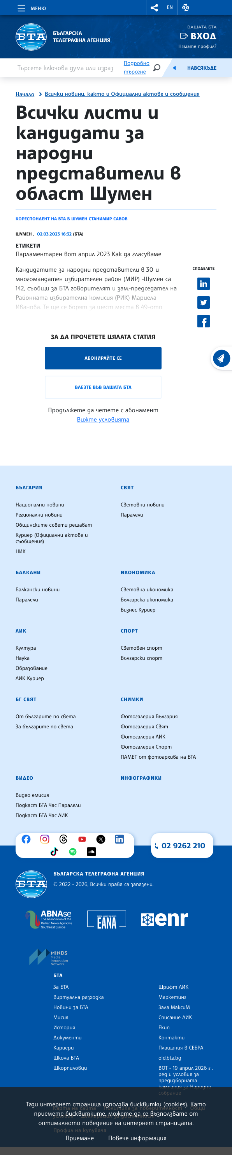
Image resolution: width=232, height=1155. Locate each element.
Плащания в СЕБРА (180, 1048)
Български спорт (141, 658)
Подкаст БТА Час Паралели (48, 805)
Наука (23, 658)
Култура (26, 648)
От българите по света (46, 717)
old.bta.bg (169, 1058)
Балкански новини (38, 590)
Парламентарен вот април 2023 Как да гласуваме (88, 254)
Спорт (129, 631)
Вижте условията (103, 419)
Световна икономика (147, 590)
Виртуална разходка (78, 997)
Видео (24, 778)
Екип (164, 1028)
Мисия (61, 1017)
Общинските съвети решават (54, 525)
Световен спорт (141, 648)
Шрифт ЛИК (173, 987)
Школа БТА (66, 1058)
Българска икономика (147, 600)
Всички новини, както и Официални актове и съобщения (122, 94)
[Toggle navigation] (31, 7)
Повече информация (137, 1138)
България (29, 488)
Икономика (138, 573)
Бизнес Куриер (138, 610)
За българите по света (44, 727)
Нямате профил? (197, 46)
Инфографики (141, 778)
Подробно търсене (136, 67)
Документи (67, 1038)
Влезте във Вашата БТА (103, 387)
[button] (154, 7)
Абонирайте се (103, 358)
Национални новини (40, 505)
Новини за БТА (70, 1007)
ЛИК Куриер (30, 678)
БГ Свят (26, 699)
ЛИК (21, 631)
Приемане (79, 1138)
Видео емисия (32, 795)
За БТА (61, 987)
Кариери (63, 1048)
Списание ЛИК (175, 1017)
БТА (58, 975)
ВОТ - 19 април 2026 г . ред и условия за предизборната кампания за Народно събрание (185, 1080)
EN (170, 7)
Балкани (28, 573)
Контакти (171, 1038)
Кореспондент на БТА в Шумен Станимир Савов (72, 219)
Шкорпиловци (70, 1068)
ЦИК (21, 551)
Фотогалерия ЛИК (143, 737)
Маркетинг (172, 997)
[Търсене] (156, 67)
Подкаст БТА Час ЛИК (42, 815)
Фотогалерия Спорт (146, 747)
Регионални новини (39, 515)
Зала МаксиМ (174, 1007)
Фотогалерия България (149, 717)
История (64, 1028)
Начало (25, 94)
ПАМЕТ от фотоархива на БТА (158, 757)
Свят (127, 488)
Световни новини (143, 505)
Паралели (132, 515)
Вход (203, 36)
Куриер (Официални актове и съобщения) (52, 538)
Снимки (132, 699)
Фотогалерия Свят (144, 727)
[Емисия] (174, 67)
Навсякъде (201, 68)
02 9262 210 (183, 845)
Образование (31, 668)
